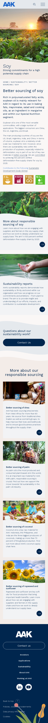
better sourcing (20, 155)
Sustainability (19, 82)
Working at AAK (24, 678)
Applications (24, 660)
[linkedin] (19, 687)
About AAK (24, 672)
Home (6, 82)
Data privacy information (14, 711)
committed (40, 155)
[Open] (43, 4)
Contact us (24, 645)
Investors (24, 655)
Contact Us (24, 342)
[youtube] (28, 687)
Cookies (6, 716)
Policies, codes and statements (17, 706)
